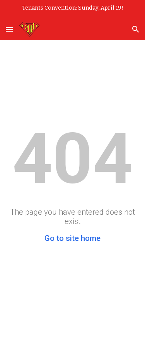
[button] (9, 29)
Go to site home (72, 238)
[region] (72, 9)
